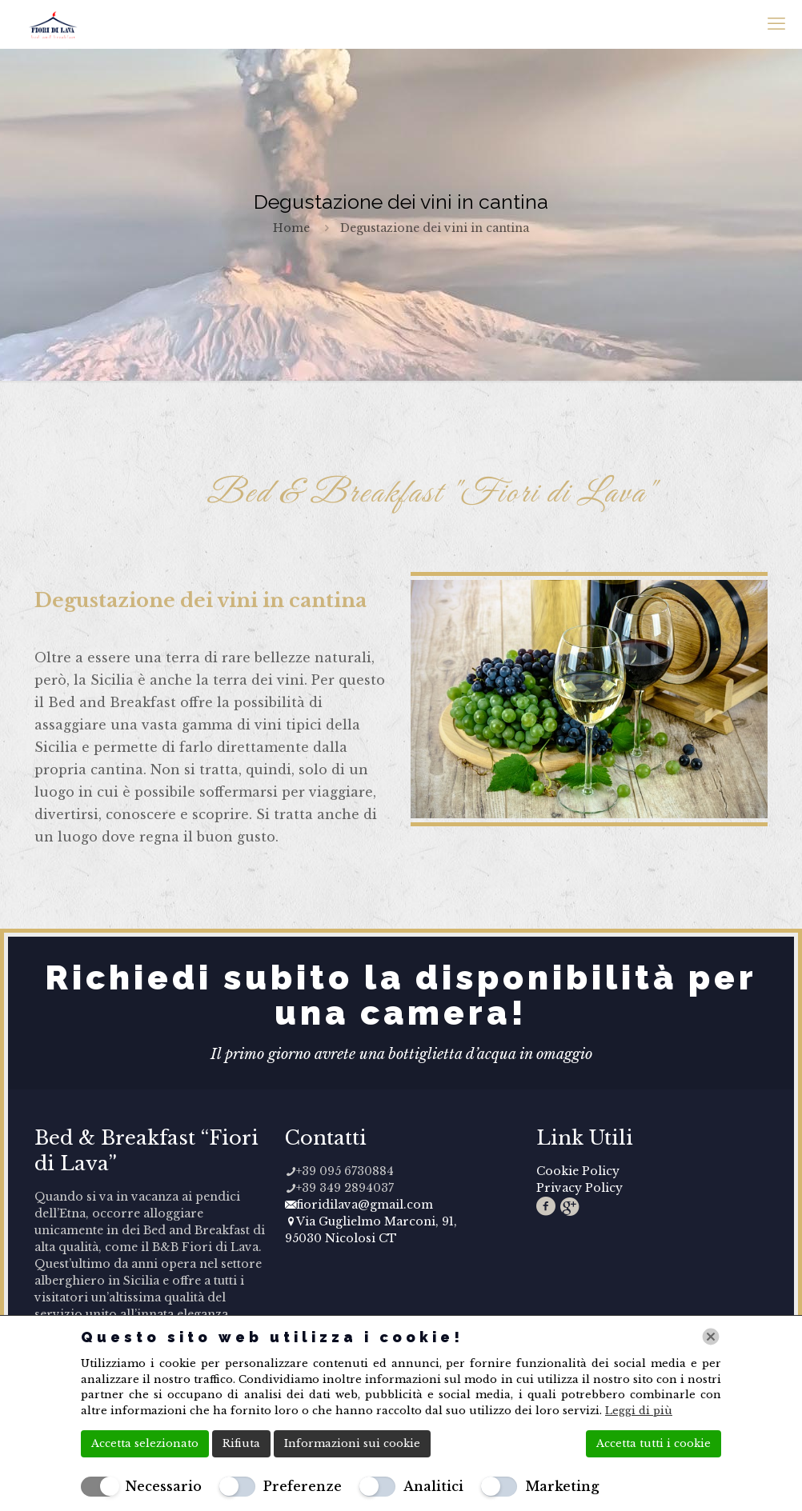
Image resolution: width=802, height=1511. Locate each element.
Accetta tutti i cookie (653, 1443)
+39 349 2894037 (339, 1188)
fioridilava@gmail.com (359, 1204)
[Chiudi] (710, 1336)
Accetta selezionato (144, 1443)
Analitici (433, 1486)
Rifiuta (241, 1443)
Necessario (163, 1486)
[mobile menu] (776, 24)
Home (291, 228)
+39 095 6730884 (339, 1171)
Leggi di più (638, 1410)
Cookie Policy (578, 1171)
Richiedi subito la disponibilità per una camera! (401, 995)
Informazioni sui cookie (352, 1443)
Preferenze (302, 1486)
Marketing (562, 1486)
